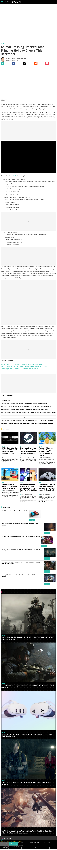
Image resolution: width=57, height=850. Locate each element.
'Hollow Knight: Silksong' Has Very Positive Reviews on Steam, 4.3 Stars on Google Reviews (22, 554)
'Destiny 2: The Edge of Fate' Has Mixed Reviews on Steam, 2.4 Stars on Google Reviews (22, 579)
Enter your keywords (55, 1)
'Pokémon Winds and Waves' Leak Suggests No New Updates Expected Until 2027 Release (24, 403)
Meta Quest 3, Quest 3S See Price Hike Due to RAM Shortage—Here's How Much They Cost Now (26, 735)
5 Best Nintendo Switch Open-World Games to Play (14, 515)
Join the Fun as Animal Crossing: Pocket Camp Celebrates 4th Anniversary (23, 364)
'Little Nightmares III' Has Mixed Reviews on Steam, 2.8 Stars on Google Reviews (22, 528)
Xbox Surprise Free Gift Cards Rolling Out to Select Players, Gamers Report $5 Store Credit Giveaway (47, 488)
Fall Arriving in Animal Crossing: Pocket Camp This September (19, 368)
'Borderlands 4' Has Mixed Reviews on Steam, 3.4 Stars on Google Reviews (20, 541)
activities (14, 176)
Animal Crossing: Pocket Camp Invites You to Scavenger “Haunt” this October (24, 366)
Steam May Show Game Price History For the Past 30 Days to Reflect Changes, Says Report (28, 451)
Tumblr (50, 848)
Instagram (35, 848)
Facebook (13, 63)
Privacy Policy (47, 842)
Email (2, 63)
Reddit (35, 63)
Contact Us (19, 842)
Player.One (17, 2)
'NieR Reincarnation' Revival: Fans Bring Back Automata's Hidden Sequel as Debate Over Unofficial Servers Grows (28, 413)
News (2, 44)
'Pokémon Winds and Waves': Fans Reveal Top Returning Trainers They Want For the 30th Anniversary (27, 420)
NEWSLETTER (7, 838)
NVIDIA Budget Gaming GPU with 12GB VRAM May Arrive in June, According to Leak (9, 451)
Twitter (24, 63)
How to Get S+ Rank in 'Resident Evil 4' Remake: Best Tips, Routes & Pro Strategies (25, 783)
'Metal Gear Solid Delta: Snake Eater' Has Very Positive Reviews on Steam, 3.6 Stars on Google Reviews (22, 567)
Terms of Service (35, 842)
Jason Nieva (11, 59)
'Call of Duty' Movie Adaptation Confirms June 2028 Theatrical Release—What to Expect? (27, 687)
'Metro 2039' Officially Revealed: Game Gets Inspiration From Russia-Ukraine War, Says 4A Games (26, 406)
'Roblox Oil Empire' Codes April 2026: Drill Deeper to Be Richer (17, 417)
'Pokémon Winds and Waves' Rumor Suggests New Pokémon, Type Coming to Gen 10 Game (24, 409)
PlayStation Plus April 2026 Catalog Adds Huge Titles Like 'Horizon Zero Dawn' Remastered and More (27, 423)
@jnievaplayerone (20, 59)
